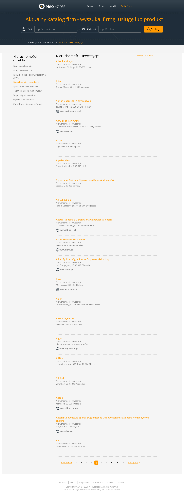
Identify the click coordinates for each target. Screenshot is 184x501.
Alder (59, 298)
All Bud (60, 358)
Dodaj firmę (126, 6)
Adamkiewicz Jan (65, 61)
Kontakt (112, 6)
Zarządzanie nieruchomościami (27, 104)
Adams (59, 81)
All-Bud (60, 378)
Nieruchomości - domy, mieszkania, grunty (29, 76)
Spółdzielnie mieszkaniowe (25, 86)
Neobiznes (52, 6)
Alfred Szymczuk (65, 318)
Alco (58, 279)
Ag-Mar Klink (63, 160)
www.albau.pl (66, 269)
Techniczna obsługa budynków (27, 90)
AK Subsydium (63, 199)
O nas (101, 6)
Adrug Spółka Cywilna (68, 120)
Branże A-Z (49, 42)
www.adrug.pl (66, 131)
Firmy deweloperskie (22, 70)
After (59, 140)
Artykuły (90, 6)
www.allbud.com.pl (69, 408)
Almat (59, 440)
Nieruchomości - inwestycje (26, 82)
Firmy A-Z (122, 482)
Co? (30, 29)
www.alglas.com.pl (69, 348)
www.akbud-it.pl (68, 230)
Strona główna (34, 42)
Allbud (59, 397)
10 (116, 462)
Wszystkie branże (145, 55)
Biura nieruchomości (22, 66)
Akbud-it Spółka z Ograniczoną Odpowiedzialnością (84, 219)
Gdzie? (91, 29)
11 (122, 462)
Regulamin (84, 482)
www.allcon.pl (66, 431)
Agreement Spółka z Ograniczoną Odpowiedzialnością (85, 180)
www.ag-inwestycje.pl (70, 111)
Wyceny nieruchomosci (23, 99)
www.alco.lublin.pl (68, 289)
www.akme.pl (66, 249)
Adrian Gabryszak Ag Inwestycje (73, 100)
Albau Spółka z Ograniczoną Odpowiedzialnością (82, 259)
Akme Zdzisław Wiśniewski (70, 239)
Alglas (59, 338)
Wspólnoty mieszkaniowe (25, 95)
